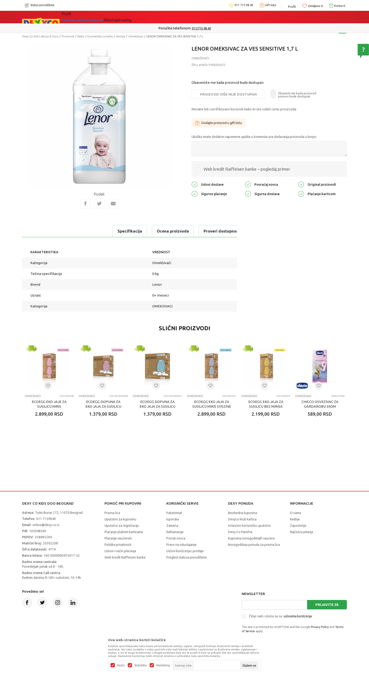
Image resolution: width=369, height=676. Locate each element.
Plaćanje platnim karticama (123, 532)
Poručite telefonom (174, 28)
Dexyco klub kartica (242, 519)
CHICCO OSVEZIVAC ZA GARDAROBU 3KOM (319, 404)
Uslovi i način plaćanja (120, 551)
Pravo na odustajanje (181, 545)
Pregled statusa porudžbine (186, 557)
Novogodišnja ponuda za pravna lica (254, 545)
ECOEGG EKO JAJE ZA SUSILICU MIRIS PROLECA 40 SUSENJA (49, 406)
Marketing (163, 665)
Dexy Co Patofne (240, 532)
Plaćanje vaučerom (118, 538)
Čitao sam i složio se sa (280, 616)
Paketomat (174, 513)
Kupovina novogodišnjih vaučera (251, 538)
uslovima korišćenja (298, 616)
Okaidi (169, 17)
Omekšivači (135, 36)
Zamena (172, 525)
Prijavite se (327, 605)
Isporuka (172, 519)
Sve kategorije (81, 17)
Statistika (140, 665)
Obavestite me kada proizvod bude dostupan (228, 82)
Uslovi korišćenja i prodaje (185, 551)
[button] (48, 386)
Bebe (80, 36)
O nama (295, 513)
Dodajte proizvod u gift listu (218, 123)
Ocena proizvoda (85, 231)
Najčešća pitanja (301, 532)
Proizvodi (68, 36)
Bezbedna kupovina (242, 513)
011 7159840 (46, 519)
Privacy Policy (320, 626)
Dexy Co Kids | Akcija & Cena (40, 36)
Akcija (110, 17)
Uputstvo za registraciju (121, 525)
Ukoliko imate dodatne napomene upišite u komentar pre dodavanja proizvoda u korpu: (254, 137)
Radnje (295, 519)
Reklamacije (175, 532)
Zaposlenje (298, 525)
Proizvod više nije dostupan (228, 94)
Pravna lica (112, 513)
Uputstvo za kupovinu (120, 519)
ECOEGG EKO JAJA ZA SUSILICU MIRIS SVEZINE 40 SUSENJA (211, 406)
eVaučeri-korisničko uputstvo (249, 525)
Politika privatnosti (117, 545)
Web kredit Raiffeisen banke (125, 557)
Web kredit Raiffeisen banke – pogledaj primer (247, 169)
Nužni (121, 665)
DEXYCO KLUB (138, 17)
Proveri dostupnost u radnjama (145, 231)
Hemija (120, 36)
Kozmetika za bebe (100, 36)
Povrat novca (175, 538)
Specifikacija (41, 231)
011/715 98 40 (201, 28)
